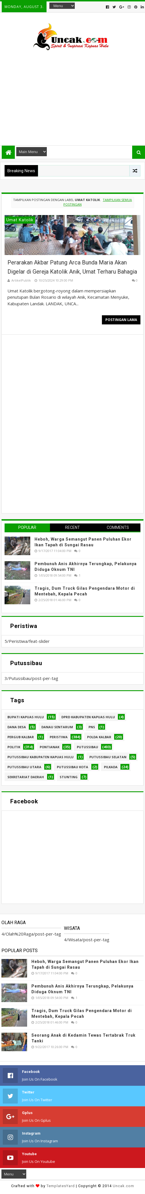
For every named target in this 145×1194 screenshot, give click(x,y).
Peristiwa (59, 737)
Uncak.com (123, 1186)
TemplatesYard (61, 1186)
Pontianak (49, 747)
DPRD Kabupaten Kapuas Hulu (88, 717)
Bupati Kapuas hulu (25, 717)
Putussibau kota (72, 767)
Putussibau (87, 747)
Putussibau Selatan (107, 757)
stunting (69, 777)
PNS (91, 727)
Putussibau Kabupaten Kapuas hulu (40, 757)
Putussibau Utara (24, 767)
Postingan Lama (121, 319)
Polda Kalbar (99, 737)
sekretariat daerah (25, 777)
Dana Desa (16, 727)
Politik (13, 747)
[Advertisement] (72, 95)
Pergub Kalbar (20, 737)
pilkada (111, 767)
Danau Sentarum (57, 727)
